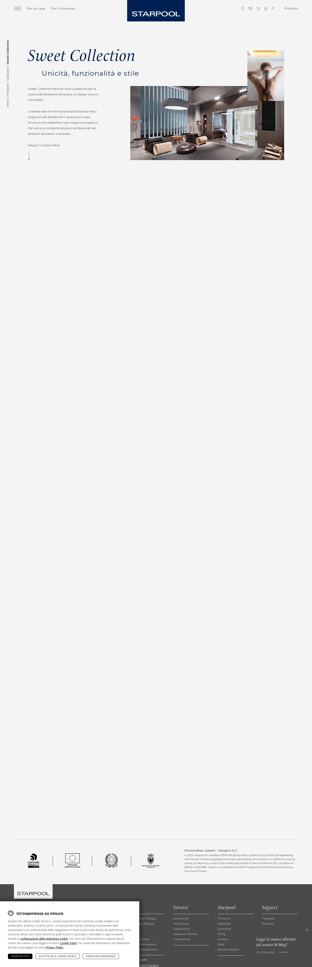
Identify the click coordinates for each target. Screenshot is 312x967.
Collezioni (8, 74)
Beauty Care (141, 939)
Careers (222, 939)
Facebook (268, 918)
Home (8, 103)
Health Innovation (145, 944)
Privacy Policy (54, 947)
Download (224, 928)
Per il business (63, 8)
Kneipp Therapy (143, 923)
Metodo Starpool (228, 949)
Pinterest (268, 923)
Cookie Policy (68, 943)
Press (221, 944)
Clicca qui (265, 952)
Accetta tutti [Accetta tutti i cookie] (20, 956)
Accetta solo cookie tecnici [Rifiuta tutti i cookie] (57, 956)
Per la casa (36, 8)
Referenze (224, 923)
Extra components (145, 949)
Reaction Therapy (144, 918)
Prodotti (8, 90)
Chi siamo (224, 918)
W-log (221, 934)
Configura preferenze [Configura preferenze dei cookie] (101, 956)
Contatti (250, 8)
